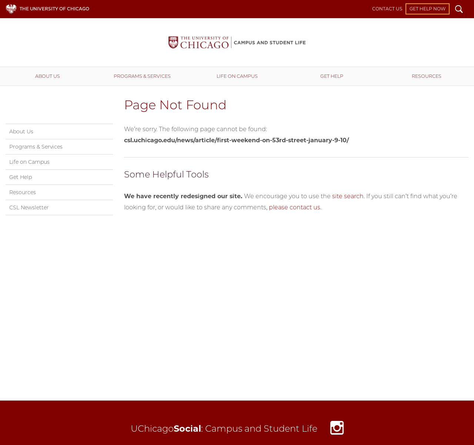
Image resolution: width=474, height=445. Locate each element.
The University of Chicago (54, 8)
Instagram (337, 430)
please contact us (294, 207)
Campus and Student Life (237, 42)
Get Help (331, 76)
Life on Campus (237, 76)
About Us (47, 76)
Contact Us (387, 8)
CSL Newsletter (29, 207)
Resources (426, 76)
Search (459, 10)
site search (348, 196)
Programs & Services (142, 76)
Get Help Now (427, 8)
